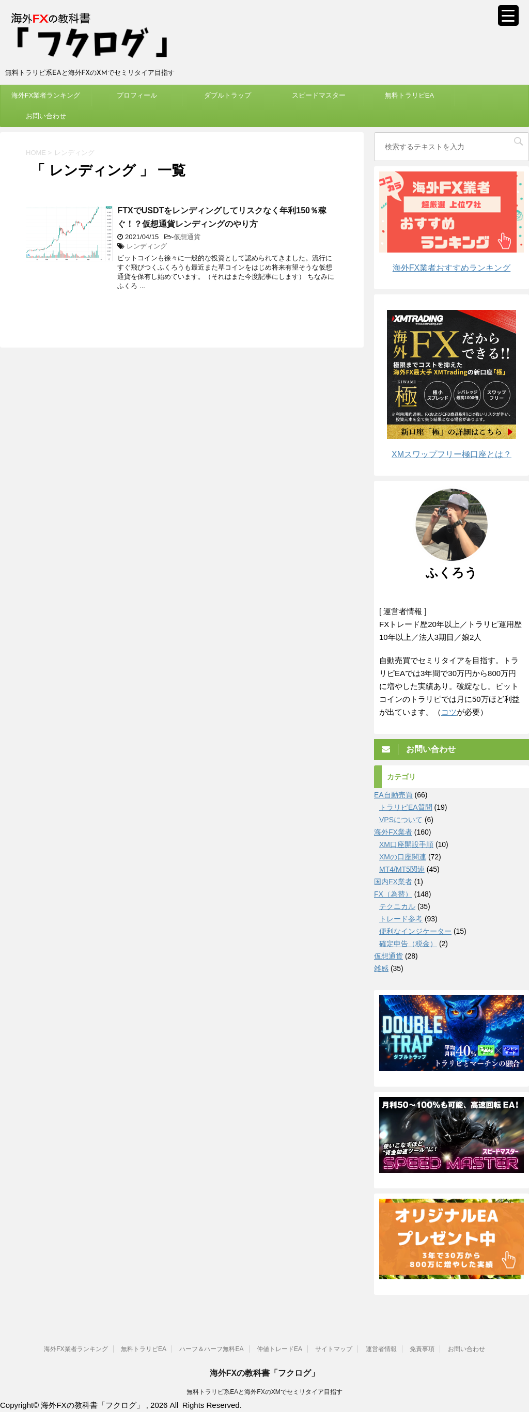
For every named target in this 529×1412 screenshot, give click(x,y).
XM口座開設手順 (406, 844)
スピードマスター (319, 95)
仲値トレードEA (279, 1348)
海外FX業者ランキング (46, 95)
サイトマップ (333, 1348)
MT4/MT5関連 (402, 869)
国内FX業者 (393, 881)
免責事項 (422, 1348)
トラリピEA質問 (405, 807)
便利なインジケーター (415, 931)
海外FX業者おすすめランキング (451, 267)
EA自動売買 (393, 795)
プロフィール (137, 95)
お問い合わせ (46, 116)
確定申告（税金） (408, 943)
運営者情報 (381, 1348)
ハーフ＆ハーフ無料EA (211, 1348)
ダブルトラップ (227, 95)
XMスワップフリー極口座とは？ (451, 454)
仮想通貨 (187, 237)
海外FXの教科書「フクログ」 (264, 1372)
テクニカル (397, 906)
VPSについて (401, 819)
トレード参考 (401, 919)
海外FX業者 (393, 832)
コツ (449, 712)
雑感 (381, 968)
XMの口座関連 (402, 857)
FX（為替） (393, 894)
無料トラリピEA (409, 95)
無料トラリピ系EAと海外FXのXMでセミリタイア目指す (264, 1391)
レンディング (147, 246)
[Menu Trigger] (508, 15)
